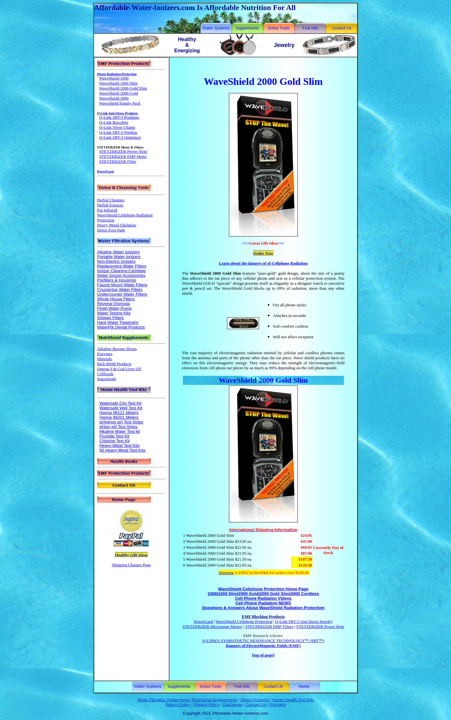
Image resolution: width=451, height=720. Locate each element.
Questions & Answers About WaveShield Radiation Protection (263, 607)
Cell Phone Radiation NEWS (263, 603)
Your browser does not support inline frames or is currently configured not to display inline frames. (131, 369)
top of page (263, 655)
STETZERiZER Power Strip (320, 626)
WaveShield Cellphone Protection (244, 621)
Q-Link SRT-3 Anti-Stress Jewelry (304, 621)
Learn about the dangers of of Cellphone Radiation (263, 263)
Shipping (226, 572)
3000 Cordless (305, 593)
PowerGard (203, 621)
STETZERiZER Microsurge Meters (212, 626)
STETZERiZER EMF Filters (269, 626)
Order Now (263, 253)
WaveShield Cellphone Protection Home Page (263, 589)
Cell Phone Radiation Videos (263, 598)
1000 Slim (227, 593)
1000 (212, 593)
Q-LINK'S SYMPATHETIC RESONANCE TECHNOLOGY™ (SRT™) (263, 640)
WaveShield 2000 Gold (255, 380)
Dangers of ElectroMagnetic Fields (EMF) (263, 645)
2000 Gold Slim (275, 593)
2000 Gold (248, 593)
